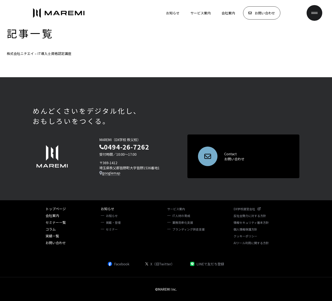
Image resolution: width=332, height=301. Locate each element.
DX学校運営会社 (247, 209)
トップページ (56, 208)
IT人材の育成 (181, 216)
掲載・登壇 (113, 222)
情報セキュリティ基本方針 (251, 222)
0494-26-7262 (126, 146)
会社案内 (228, 12)
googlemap (111, 172)
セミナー (112, 229)
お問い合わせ (56, 242)
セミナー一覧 (56, 222)
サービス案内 (200, 12)
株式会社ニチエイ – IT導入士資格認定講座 (39, 53)
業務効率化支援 (182, 222)
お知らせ (173, 12)
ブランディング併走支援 (188, 229)
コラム (51, 229)
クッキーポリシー (245, 236)
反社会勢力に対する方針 (250, 216)
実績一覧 (52, 235)
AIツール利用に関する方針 (251, 243)
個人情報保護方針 (245, 229)
